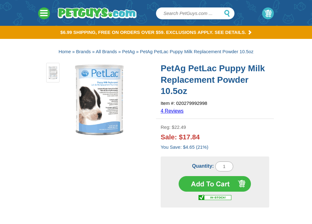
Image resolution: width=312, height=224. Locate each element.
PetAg (128, 51)
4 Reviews (172, 111)
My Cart (268, 13)
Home (65, 51)
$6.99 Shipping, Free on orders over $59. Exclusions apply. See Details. (156, 32)
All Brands (106, 51)
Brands (83, 51)
